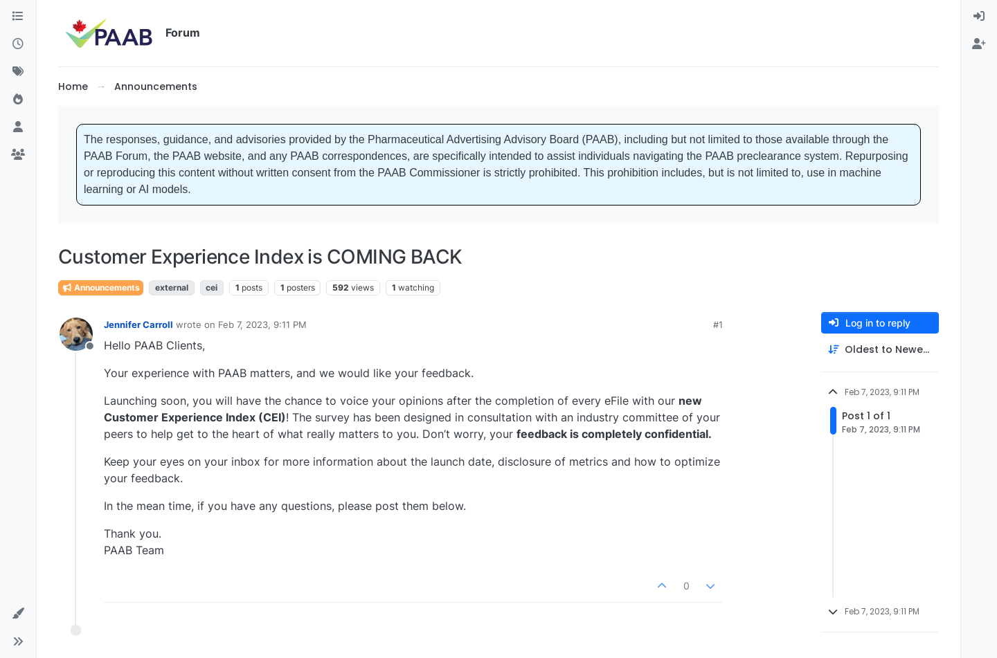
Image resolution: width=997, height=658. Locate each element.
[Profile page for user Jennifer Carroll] (76, 334)
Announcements (101, 287)
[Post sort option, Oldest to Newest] (880, 349)
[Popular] (18, 100)
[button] (18, 614)
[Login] (979, 17)
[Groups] (18, 155)
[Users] (18, 127)
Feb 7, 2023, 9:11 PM (262, 324)
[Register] (979, 44)
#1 (718, 324)
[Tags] (18, 72)
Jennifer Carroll (138, 324)
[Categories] (18, 17)
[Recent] (18, 44)
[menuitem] (979, 17)
